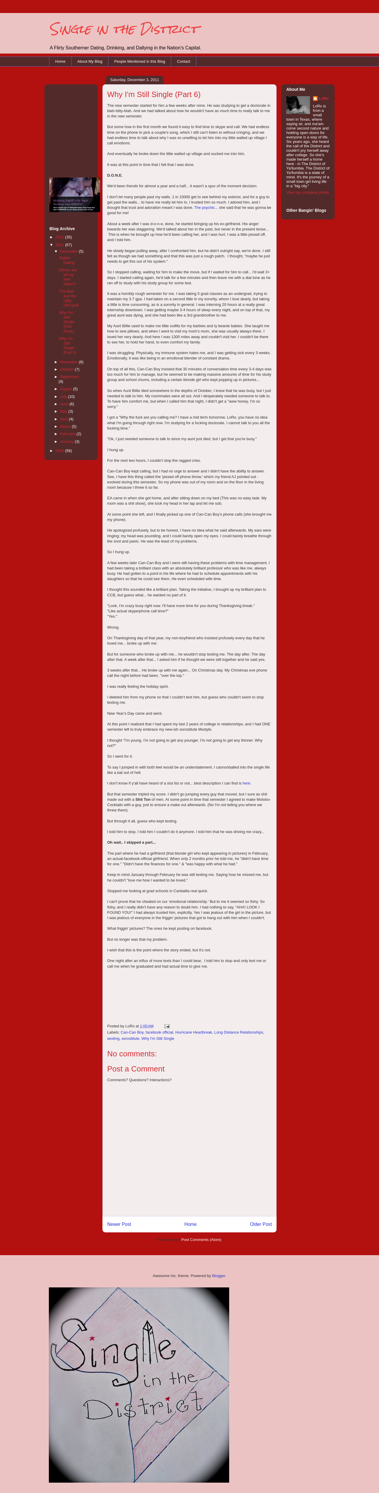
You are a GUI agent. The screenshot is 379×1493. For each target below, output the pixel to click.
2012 (60, 237)
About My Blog (89, 61)
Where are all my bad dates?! (68, 277)
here (246, 783)
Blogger (218, 1276)
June (65, 404)
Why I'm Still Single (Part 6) (67, 345)
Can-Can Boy (132, 1032)
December (69, 251)
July (64, 396)
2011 (60, 245)
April (64, 419)
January (67, 441)
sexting (113, 1038)
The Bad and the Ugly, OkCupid (68, 298)
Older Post (261, 1224)
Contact (183, 61)
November (69, 362)
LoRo (324, 98)
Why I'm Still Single (158, 1038)
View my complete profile (307, 192)
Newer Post (119, 1224)
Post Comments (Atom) (201, 1239)
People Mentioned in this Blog (139, 61)
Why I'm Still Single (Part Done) (66, 321)
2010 (60, 450)
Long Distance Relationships (238, 1032)
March (66, 426)
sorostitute (130, 1038)
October (67, 369)
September (69, 377)
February (68, 434)
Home (60, 61)
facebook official (159, 1032)
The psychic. (205, 207)
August (66, 389)
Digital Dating (67, 260)
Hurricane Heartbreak (193, 1032)
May (64, 411)
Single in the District (123, 29)
